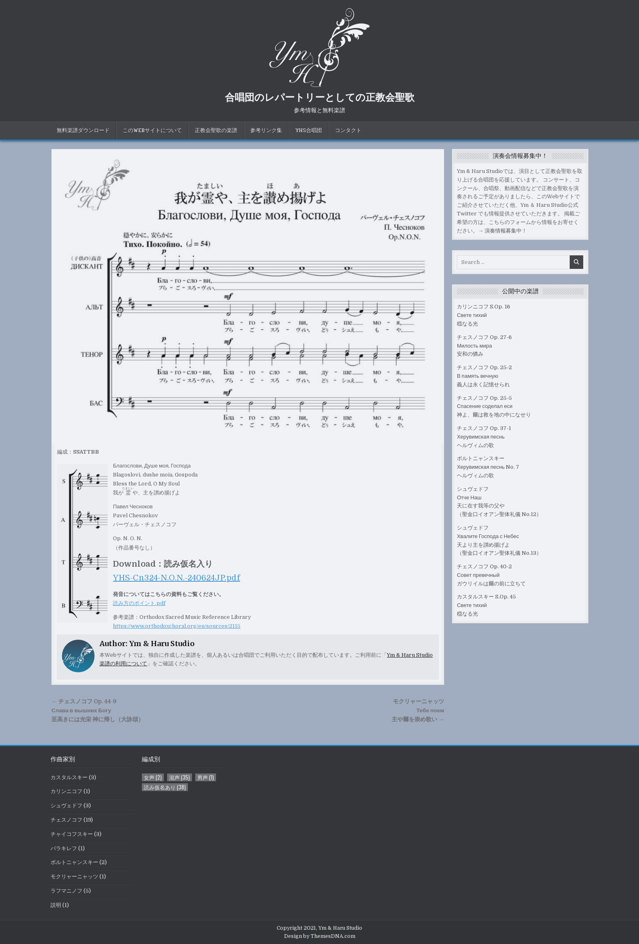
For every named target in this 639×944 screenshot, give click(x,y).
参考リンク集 (266, 130)
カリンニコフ (66, 791)
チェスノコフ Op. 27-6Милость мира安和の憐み (484, 345)
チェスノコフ (66, 820)
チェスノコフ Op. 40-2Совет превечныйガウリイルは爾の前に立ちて (491, 575)
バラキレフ (64, 848)
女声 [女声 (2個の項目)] (153, 777)
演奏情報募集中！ (506, 231)
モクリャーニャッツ (74, 876)
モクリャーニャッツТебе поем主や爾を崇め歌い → (418, 710)
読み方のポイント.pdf (139, 603)
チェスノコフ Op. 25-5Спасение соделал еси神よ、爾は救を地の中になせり (494, 406)
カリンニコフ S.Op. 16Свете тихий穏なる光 (483, 315)
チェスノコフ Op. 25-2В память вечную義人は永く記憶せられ (484, 376)
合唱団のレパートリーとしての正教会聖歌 (319, 96)
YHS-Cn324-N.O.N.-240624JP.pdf (176, 578)
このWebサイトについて (152, 130)
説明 (56, 905)
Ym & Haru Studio (161, 643)
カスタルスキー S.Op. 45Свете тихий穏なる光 (486, 605)
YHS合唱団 (308, 130)
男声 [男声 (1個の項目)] (205, 777)
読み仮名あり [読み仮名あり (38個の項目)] (165, 787)
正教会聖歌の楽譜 (216, 130)
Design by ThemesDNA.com (319, 936)
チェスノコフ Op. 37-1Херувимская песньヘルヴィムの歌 (484, 436)
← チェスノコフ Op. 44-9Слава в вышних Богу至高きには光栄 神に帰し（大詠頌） (97, 710)
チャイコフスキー (72, 834)
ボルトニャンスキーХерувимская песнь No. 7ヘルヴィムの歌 (488, 467)
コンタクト (348, 130)
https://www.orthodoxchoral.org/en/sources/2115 (176, 626)
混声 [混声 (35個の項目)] (179, 777)
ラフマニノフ (66, 891)
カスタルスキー (69, 777)
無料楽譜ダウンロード (83, 130)
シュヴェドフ (66, 805)
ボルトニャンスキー (74, 862)
